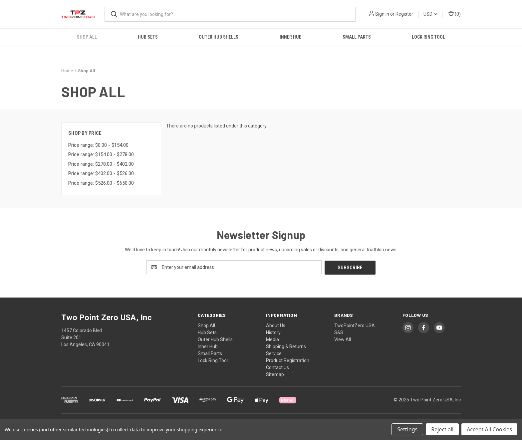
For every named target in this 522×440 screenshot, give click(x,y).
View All (342, 339)
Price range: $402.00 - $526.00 (101, 173)
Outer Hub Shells (218, 37)
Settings (407, 429)
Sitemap (275, 374)
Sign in (382, 14)
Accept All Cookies (489, 429)
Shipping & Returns (286, 346)
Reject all (442, 429)
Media (272, 339)
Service (274, 353)
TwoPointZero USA (354, 325)
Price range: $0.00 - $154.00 (98, 145)
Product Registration (287, 360)
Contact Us (277, 367)
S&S (338, 332)
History (273, 332)
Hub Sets (148, 37)
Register (404, 14)
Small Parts (357, 37)
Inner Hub (291, 37)
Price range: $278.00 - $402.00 (101, 164)
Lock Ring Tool (428, 37)
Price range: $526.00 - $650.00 (101, 183)
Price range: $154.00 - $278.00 (101, 154)
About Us (275, 325)
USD (430, 14)
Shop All (87, 37)
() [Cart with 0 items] (454, 14)
